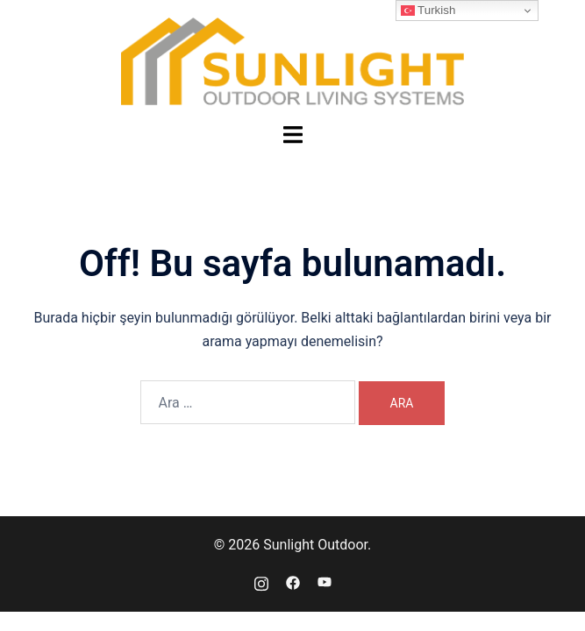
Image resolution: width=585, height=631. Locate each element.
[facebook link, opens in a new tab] (293, 581)
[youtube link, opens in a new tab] (324, 581)
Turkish (428, 11)
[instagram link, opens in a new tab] (261, 581)
